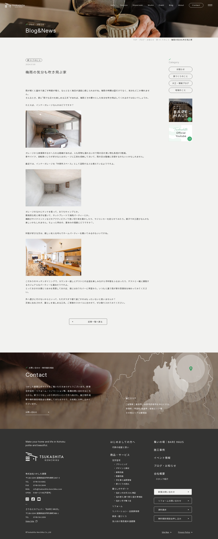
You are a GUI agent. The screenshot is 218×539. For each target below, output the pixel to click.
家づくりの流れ (122, 484)
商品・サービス (120, 455)
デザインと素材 (122, 468)
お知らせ (180, 69)
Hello (113, 5)
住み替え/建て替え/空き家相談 (129, 496)
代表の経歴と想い (120, 447)
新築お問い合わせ (166, 491)
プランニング (121, 464)
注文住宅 (116, 460)
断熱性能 (120, 472)
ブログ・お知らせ (165, 465)
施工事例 (159, 450)
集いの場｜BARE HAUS (169, 442)
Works (151, 5)
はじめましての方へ (122, 442)
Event (161, 5)
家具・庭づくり (119, 516)
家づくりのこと (180, 76)
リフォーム (117, 506)
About (181, 5)
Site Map (165, 532)
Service (123, 5)
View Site (30, 521)
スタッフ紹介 (162, 479)
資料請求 (162, 509)
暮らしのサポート (120, 488)
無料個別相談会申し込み (169, 518)
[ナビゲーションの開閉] (210, 5)
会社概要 (159, 473)
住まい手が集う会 (123, 500)
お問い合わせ (31, 412)
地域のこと (180, 90)
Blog (171, 5)
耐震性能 (120, 476)
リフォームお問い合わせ (169, 500)
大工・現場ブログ (180, 83)
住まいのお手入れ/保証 (126, 492)
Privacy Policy (184, 532)
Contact (196, 5)
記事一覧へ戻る (95, 321)
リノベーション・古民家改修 (126, 511)
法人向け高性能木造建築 (123, 521)
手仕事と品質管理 (123, 480)
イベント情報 (162, 457)
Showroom (138, 5)
